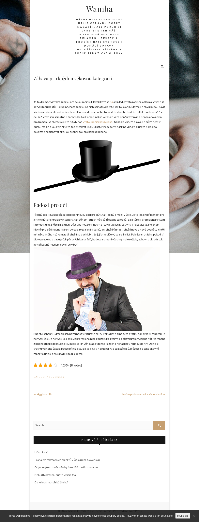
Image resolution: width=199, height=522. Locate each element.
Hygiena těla (43, 394)
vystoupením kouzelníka (97, 121)
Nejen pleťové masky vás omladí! (143, 394)
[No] (194, 516)
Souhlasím (183, 515)
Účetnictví (41, 452)
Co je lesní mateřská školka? (52, 482)
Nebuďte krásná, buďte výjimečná (55, 474)
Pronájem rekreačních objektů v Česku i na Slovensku (67, 459)
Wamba (99, 8)
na (111, 101)
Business (57, 377)
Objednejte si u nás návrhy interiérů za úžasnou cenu (67, 467)
